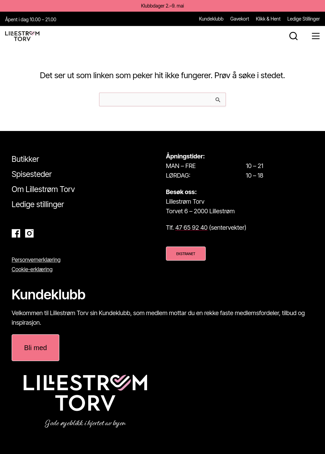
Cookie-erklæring (32, 268)
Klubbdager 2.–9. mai (162, 6)
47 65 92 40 (191, 227)
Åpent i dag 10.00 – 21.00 (30, 19)
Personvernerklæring (36, 259)
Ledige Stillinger (303, 18)
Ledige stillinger (38, 204)
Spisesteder (32, 174)
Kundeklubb (211, 18)
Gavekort (239, 18)
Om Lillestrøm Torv (43, 189)
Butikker (25, 159)
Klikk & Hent (268, 18)
